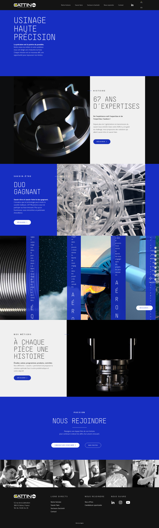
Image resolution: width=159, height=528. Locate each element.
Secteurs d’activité (93, 5)
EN (141, 7)
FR (141, 2)
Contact (120, 5)
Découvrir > (144, 307)
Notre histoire (66, 5)
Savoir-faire (79, 5)
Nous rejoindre (109, 5)
